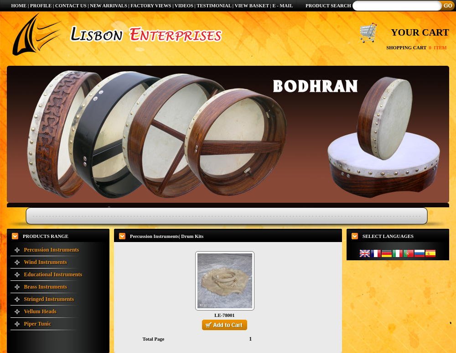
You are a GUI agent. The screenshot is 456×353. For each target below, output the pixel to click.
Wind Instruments (45, 262)
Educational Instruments (53, 274)
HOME (18, 5)
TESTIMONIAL (214, 5)
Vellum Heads (40, 311)
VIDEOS (185, 5)
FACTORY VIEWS (152, 5)
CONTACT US (71, 5)
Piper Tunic (37, 324)
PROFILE (41, 5)
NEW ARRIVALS (108, 5)
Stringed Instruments (49, 299)
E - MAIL (283, 5)
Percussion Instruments (51, 250)
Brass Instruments (45, 287)
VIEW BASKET (252, 5)
